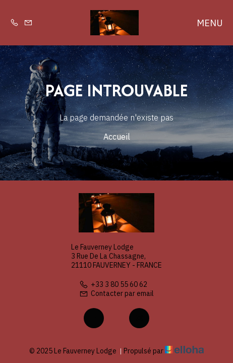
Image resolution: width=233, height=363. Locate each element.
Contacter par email (116, 293)
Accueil (116, 137)
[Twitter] (116, 318)
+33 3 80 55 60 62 (113, 284)
